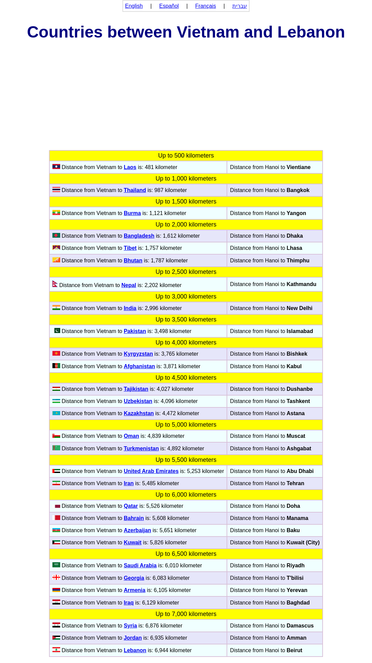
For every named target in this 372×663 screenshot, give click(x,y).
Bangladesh (139, 236)
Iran (129, 483)
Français (205, 6)
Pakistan (135, 331)
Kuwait (132, 542)
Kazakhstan (139, 413)
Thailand (135, 190)
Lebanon (135, 650)
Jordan (133, 638)
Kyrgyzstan (138, 354)
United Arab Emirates (151, 471)
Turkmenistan (141, 448)
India (130, 308)
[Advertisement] (186, 99)
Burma (132, 213)
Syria (130, 626)
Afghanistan (139, 366)
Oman (131, 436)
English (134, 6)
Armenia (134, 590)
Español (169, 6)
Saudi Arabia (140, 565)
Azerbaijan (137, 530)
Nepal (128, 285)
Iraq (129, 603)
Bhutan (133, 260)
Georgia (134, 578)
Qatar (131, 506)
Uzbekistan (138, 401)
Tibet (130, 248)
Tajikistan (136, 389)
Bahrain (134, 518)
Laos (130, 167)
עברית (239, 6)
